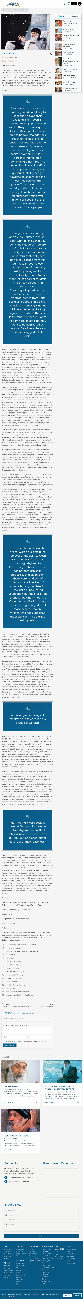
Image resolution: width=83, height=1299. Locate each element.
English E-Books (21, 1266)
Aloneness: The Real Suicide (17, 1136)
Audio (69, 1252)
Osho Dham (8, 1268)
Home (9, 10)
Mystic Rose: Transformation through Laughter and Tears (60, 1087)
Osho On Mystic (9, 1254)
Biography (7, 1252)
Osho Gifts (71, 1263)
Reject (77, 1295)
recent (75, 16)
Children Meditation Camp (45, 1277)
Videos (57, 1254)
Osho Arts (70, 1261)
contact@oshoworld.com (19, 1181)
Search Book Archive (20, 1276)
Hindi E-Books (21, 1263)
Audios (57, 1252)
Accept (67, 1295)
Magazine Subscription (71, 1257)
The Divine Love (11, 1086)
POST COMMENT (9, 1045)
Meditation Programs (33, 1255)
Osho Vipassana (47, 1270)
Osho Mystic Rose (46, 1262)
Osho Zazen (46, 1272)
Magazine (19, 1268)
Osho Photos (71, 1254)
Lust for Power (22, 10)
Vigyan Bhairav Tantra (47, 1282)
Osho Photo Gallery (8, 1257)
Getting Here (33, 1258)
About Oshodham (33, 1250)
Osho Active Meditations (46, 1250)
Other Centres (8, 1270)
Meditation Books (20, 1281)
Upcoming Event (35, 1261)
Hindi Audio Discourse (20, 1250)
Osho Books (71, 1249)
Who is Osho (8, 1249)
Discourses (7, 1266)
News (18, 1273)
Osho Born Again (48, 1268)
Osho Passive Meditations (46, 1255)
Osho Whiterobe (47, 1258)
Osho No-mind (47, 1265)
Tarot (18, 1284)
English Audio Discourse (21, 1255)
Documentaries (9, 1273)
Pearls (14, 10)
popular (61, 16)
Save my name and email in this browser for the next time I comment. (27, 1041)
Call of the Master (7, 1276)
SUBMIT (41, 1236)
